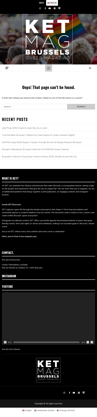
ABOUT (41, 2)
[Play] (5, 342)
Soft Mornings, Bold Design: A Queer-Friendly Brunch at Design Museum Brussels (41, 142)
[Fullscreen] (92, 342)
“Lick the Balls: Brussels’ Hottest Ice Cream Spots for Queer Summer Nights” (38, 135)
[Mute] (88, 342)
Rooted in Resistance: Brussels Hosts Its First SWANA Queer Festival (35, 149)
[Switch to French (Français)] (66, 410)
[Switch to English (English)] (27, 410)
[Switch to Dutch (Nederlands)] (44, 410)
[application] (48, 318)
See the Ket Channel (11, 349)
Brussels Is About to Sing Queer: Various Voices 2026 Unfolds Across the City (39, 156)
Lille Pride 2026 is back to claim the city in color (24, 128)
